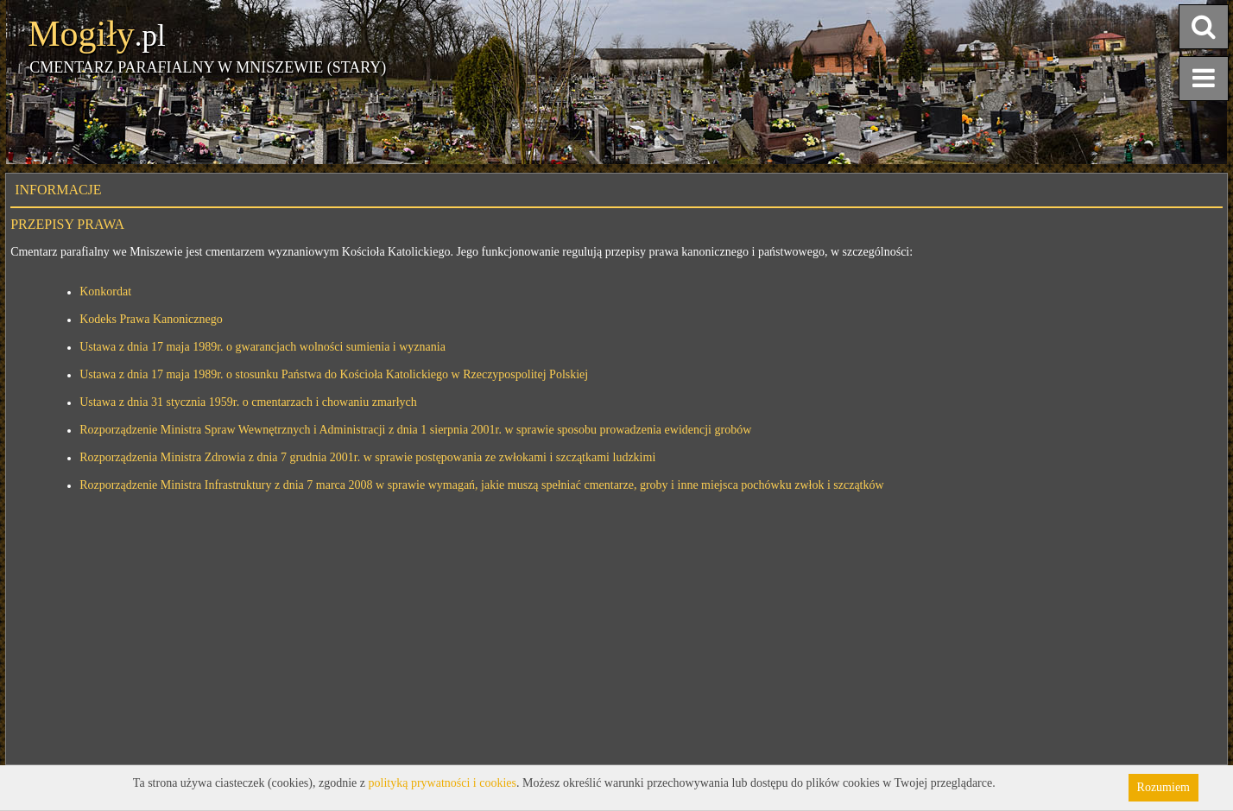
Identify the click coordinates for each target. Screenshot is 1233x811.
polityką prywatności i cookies (442, 782)
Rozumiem (1163, 787)
